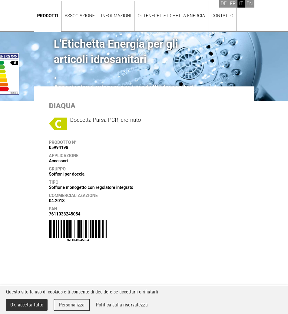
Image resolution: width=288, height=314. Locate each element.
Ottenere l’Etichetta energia (171, 15)
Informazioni (116, 15)
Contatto (222, 15)
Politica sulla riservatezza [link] (121, 305)
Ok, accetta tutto (26, 305)
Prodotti (47, 15)
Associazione (79, 15)
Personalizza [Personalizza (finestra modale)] (72, 305)
